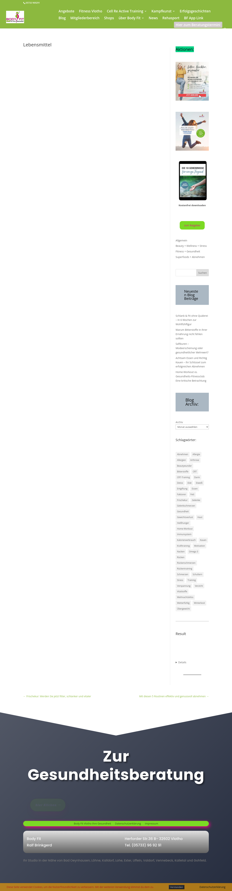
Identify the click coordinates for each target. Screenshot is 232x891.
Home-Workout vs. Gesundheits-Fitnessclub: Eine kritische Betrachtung (191, 376)
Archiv (179, 422)
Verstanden (176, 887)
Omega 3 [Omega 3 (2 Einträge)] (193, 551)
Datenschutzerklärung (128, 823)
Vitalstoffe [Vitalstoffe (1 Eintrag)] (182, 591)
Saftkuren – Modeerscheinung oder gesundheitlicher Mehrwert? (192, 348)
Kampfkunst (161, 11)
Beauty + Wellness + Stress (191, 246)
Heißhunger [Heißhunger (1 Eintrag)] (183, 522)
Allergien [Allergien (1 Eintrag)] (181, 460)
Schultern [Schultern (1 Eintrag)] (197, 574)
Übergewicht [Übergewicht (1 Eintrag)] (183, 608)
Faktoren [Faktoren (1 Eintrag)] (181, 494)
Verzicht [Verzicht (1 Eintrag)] (199, 585)
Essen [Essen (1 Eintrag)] (194, 488)
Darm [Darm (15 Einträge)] (197, 477)
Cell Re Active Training (125, 11)
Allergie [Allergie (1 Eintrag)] (196, 454)
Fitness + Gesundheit (188, 251)
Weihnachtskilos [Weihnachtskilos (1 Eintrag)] (185, 597)
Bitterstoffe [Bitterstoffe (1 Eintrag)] (182, 471)
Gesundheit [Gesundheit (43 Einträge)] (183, 511)
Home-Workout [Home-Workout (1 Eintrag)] (184, 528)
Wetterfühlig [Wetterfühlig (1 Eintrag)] (183, 602)
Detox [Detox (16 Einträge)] (180, 482)
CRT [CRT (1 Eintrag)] (195, 471)
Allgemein (181, 240)
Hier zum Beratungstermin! (198, 24)
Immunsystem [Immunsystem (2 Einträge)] (184, 534)
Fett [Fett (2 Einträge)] (192, 494)
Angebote (66, 11)
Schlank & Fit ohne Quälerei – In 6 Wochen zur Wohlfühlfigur (192, 320)
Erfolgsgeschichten (195, 11)
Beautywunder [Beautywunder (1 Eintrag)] (184, 465)
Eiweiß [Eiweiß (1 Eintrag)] (199, 482)
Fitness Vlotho (90, 11)
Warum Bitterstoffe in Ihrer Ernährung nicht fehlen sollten (191, 334)
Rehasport (171, 18)
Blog (62, 18)
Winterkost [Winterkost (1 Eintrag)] (199, 602)
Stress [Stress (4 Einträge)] (180, 580)
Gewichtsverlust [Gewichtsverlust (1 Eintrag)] (185, 517)
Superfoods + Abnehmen (190, 257)
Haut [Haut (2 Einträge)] (199, 517)
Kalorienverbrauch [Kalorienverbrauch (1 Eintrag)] (186, 540)
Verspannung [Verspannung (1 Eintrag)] (183, 585)
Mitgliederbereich (84, 18)
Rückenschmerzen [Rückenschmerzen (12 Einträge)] (186, 562)
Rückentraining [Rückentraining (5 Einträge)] (184, 568)
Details (182, 662)
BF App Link (193, 18)
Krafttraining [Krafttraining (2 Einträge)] (183, 545)
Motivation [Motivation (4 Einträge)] (199, 545)
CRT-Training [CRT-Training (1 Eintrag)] (183, 477)
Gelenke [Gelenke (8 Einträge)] (196, 500)
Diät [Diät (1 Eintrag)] (189, 482)
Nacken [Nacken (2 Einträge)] (181, 551)
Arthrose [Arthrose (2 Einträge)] (194, 460)
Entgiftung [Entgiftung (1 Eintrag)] (182, 488)
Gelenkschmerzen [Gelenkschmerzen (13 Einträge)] (186, 505)
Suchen (202, 272)
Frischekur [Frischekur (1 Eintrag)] (182, 500)
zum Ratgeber (192, 225)
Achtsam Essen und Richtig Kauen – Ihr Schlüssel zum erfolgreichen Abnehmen (191, 362)
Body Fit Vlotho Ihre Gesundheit (92, 823)
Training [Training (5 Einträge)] (192, 580)
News (153, 18)
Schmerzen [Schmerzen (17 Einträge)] (182, 574)
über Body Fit (130, 18)
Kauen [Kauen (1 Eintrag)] (203, 540)
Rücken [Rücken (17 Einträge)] (180, 557)
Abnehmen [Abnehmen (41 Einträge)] (182, 454)
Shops (109, 18)
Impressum (151, 823)
